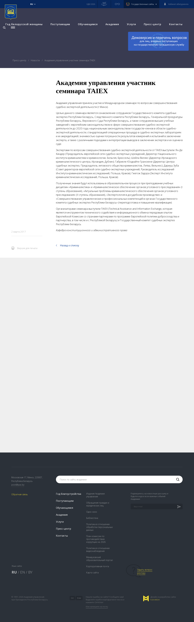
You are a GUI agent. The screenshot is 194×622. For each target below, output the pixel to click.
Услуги (129, 33)
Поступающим (58, 33)
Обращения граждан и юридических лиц (97, 504)
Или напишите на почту (97, 606)
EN (22, 572)
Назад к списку (69, 245)
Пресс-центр (150, 33)
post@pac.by (17, 484)
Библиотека (92, 518)
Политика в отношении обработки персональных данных (99, 527)
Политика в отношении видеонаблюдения (98, 549)
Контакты (174, 33)
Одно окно (91, 511)
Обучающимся (86, 33)
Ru (33, 5)
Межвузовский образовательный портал (99, 559)
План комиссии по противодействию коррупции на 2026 (95, 539)
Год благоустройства (68, 494)
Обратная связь (19, 494)
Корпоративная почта (97, 566)
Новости (35, 60)
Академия (110, 33)
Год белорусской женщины (22, 33)
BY (30, 572)
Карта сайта (92, 572)
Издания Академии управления (95, 495)
